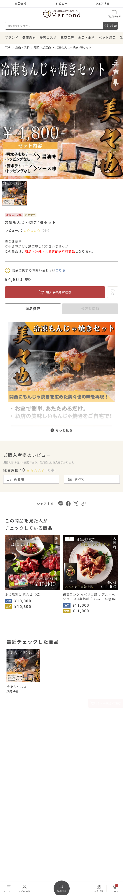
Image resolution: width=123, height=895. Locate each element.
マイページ (24, 888)
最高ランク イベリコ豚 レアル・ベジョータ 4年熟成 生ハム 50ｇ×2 (89, 597)
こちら (61, 270)
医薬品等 (67, 37)
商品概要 (33, 309)
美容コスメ (48, 37)
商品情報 (20, 3)
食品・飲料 (86, 37)
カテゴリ (98, 888)
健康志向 (29, 37)
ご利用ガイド (114, 14)
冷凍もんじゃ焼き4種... (16, 689)
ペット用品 (107, 37)
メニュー (8, 888)
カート (114, 888)
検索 (110, 25)
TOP (8, 47)
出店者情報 (90, 309)
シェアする (102, 3)
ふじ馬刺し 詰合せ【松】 (24, 594)
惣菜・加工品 (42, 47)
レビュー (61, 3)
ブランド (11, 37)
